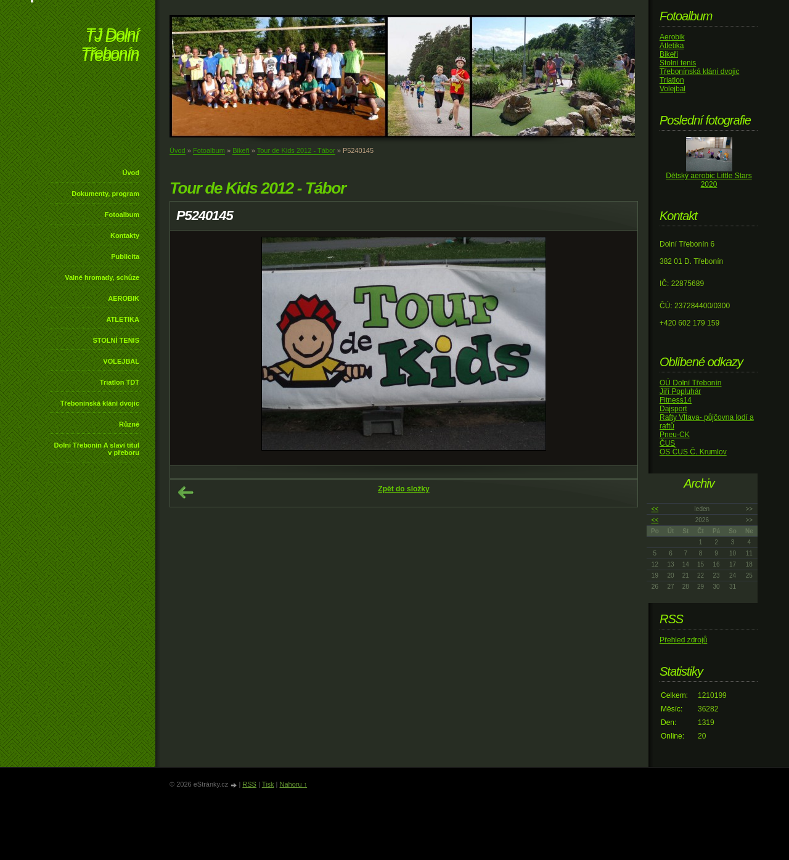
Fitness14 (676, 400)
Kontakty (124, 235)
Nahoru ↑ (293, 784)
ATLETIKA (122, 319)
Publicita (125, 256)
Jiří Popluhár (680, 391)
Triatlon (672, 80)
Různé (129, 424)
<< (655, 509)
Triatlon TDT (119, 382)
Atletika (672, 45)
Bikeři (241, 150)
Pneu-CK (675, 434)
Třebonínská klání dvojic (99, 403)
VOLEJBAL (121, 361)
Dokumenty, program (105, 193)
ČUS (667, 443)
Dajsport (673, 408)
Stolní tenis (678, 63)
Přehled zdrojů (683, 640)
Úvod (131, 172)
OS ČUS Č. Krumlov (693, 452)
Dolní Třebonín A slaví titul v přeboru (96, 448)
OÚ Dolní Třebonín (691, 383)
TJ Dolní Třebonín (110, 46)
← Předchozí (185, 492)
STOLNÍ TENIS (115, 340)
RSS (249, 784)
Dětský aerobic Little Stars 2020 (708, 180)
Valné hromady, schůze (102, 277)
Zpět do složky (403, 489)
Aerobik (672, 37)
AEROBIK (123, 298)
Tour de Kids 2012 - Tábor (296, 150)
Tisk (268, 784)
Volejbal (672, 88)
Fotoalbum (122, 214)
